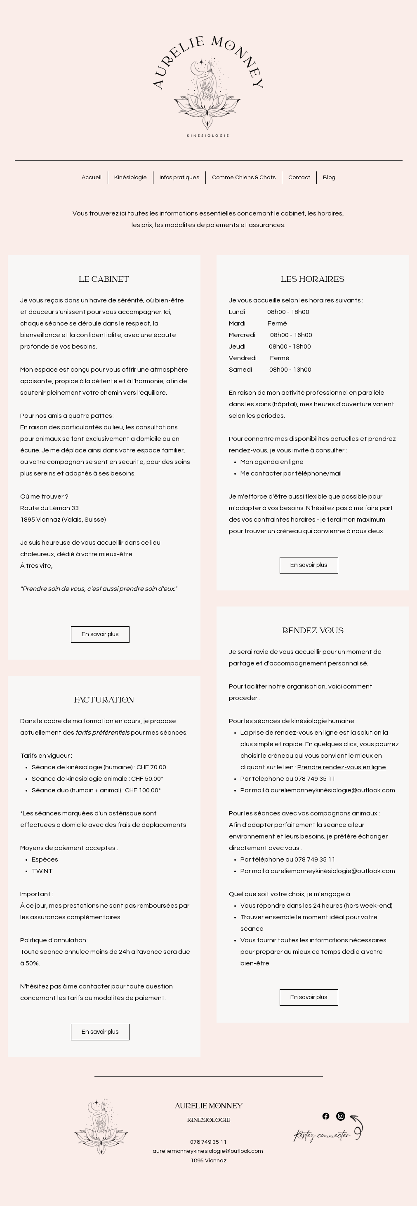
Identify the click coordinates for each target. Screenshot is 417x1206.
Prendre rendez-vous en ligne (342, 767)
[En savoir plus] (100, 634)
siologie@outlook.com (362, 790)
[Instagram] (340, 1116)
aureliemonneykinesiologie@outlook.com (208, 1151)
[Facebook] (325, 1116)
